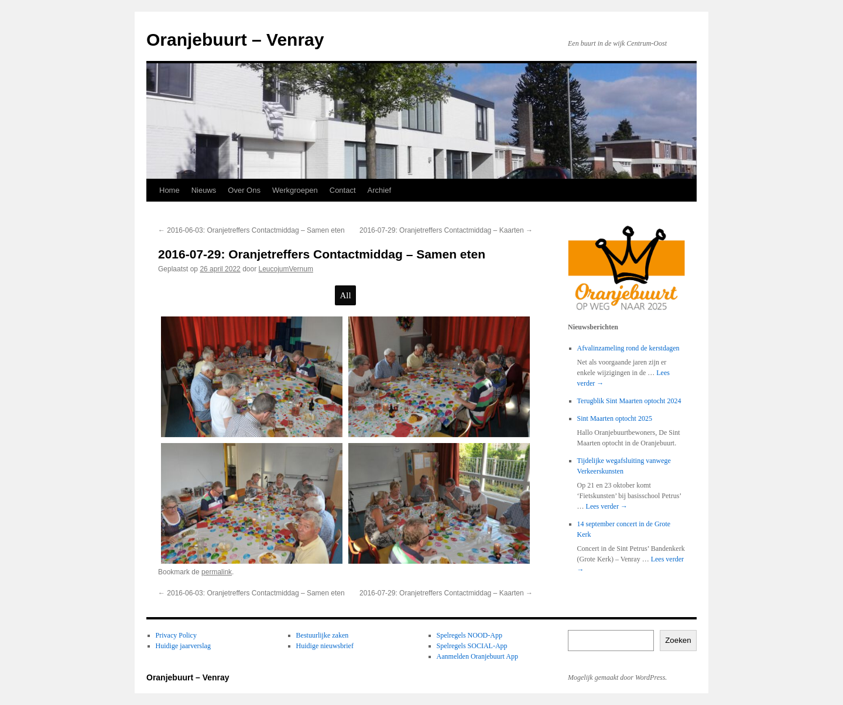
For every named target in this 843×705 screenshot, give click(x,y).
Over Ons (244, 190)
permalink (216, 572)
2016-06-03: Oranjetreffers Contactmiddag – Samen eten (251, 230)
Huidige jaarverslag (183, 646)
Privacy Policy (176, 635)
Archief (379, 190)
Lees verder (607, 506)
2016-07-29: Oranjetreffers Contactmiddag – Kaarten (446, 230)
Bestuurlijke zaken (322, 635)
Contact (343, 190)
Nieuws (204, 190)
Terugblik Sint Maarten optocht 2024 (629, 401)
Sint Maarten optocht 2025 (614, 418)
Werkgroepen (295, 190)
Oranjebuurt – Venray (235, 39)
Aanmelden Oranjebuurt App (477, 656)
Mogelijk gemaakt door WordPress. (617, 677)
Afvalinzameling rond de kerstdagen (628, 348)
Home (169, 190)
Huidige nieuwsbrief (325, 646)
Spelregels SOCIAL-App (472, 646)
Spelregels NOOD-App (469, 635)
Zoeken (678, 640)
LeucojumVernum (286, 269)
